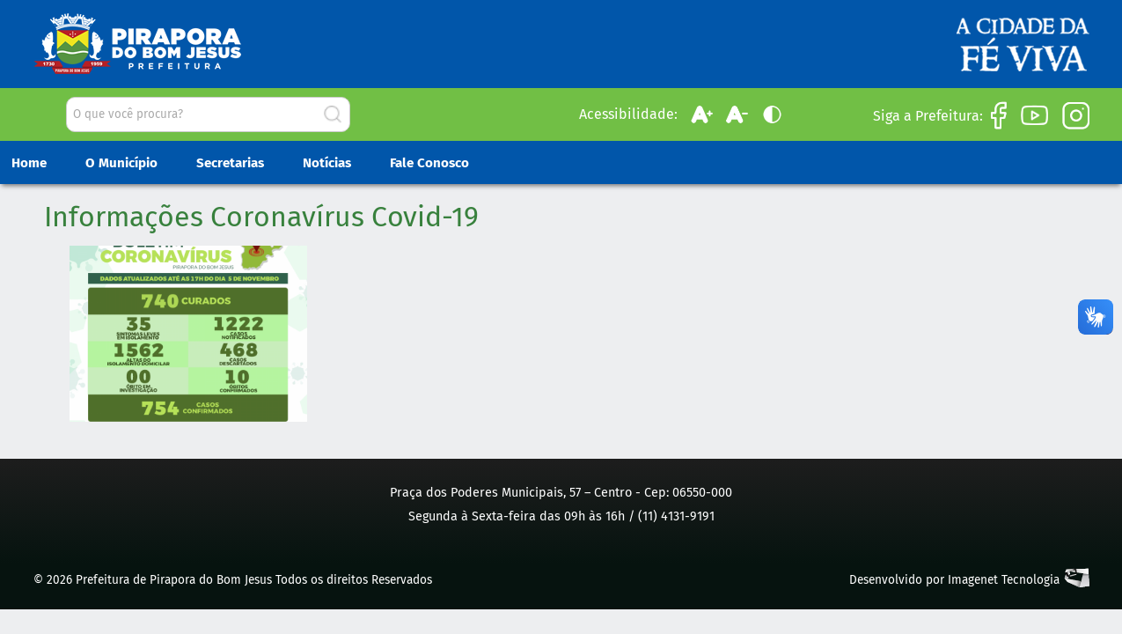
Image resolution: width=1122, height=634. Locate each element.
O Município (121, 163)
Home (29, 163)
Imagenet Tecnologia (1004, 579)
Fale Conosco (429, 163)
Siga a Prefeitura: (928, 115)
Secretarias (230, 163)
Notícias (327, 163)
